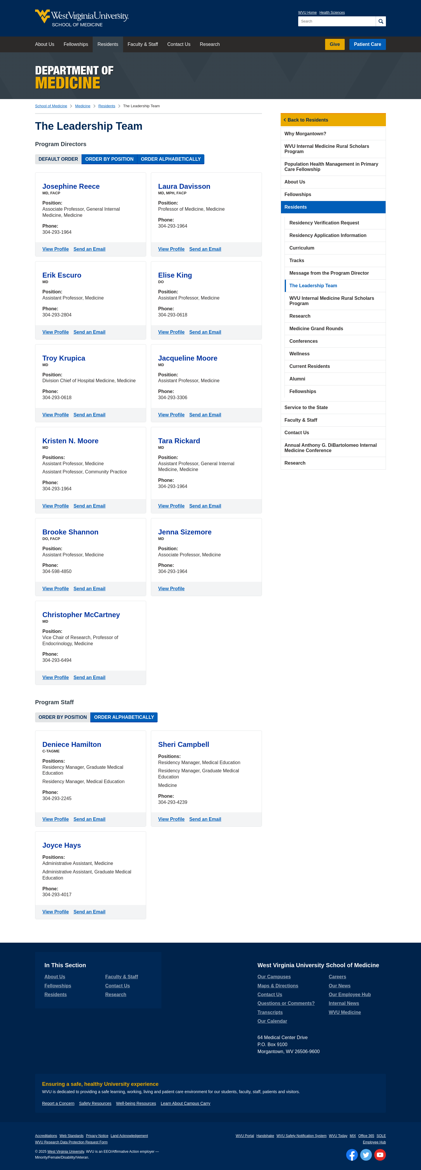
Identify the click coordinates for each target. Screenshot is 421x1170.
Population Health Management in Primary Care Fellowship (331, 167)
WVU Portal (245, 1136)
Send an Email (90, 249)
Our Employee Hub (350, 994)
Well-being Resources (136, 1103)
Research (210, 44)
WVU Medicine (345, 1012)
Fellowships (76, 44)
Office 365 (366, 1136)
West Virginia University (65, 1152)
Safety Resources (95, 1103)
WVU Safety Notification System (302, 1136)
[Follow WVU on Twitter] (366, 1155)
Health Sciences (332, 12)
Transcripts (270, 1012)
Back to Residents (308, 119)
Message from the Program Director (329, 273)
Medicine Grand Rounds (316, 328)
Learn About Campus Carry (185, 1103)
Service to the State (306, 407)
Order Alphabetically (171, 159)
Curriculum (301, 247)
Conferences (303, 341)
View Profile (56, 249)
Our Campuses (274, 976)
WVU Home (307, 12)
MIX (353, 1136)
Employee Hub (374, 1142)
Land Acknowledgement (129, 1136)
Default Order (58, 159)
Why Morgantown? (305, 133)
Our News (340, 985)
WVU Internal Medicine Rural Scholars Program (326, 149)
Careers (337, 976)
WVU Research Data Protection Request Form (71, 1142)
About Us (44, 44)
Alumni (297, 378)
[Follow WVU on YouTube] (380, 1155)
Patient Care (367, 44)
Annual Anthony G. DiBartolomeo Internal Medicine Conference (330, 448)
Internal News (344, 1003)
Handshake (265, 1136)
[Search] (381, 21)
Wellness (299, 353)
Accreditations (46, 1136)
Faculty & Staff (143, 44)
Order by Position (109, 159)
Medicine (82, 106)
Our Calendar (272, 1021)
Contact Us (178, 44)
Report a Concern (58, 1103)
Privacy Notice (97, 1136)
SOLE (381, 1136)
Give (335, 44)
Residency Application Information (327, 235)
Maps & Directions (278, 985)
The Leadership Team (313, 285)
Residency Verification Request (324, 222)
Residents (107, 44)
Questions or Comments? (286, 1003)
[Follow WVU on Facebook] (352, 1155)
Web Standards (71, 1136)
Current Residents (309, 366)
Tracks (296, 260)
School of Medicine (51, 106)
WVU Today (338, 1136)
